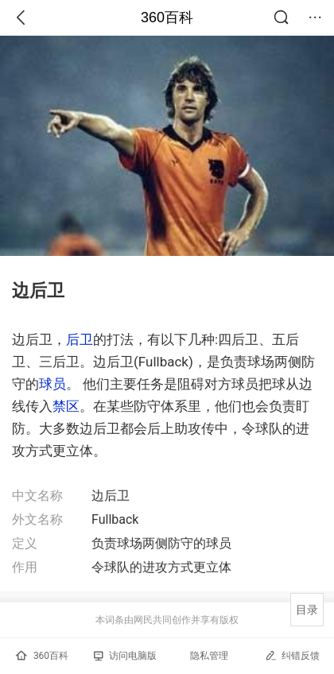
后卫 (79, 339)
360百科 (167, 17)
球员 (52, 384)
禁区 (66, 406)
